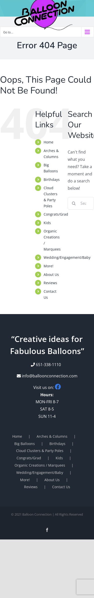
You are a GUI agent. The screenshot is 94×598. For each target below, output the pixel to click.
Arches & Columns (52, 436)
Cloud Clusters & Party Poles (39, 450)
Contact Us (61, 486)
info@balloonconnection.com (47, 376)
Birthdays (52, 179)
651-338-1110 (48, 364)
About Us (51, 274)
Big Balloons (24, 443)
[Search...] (81, 203)
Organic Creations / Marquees (40, 465)
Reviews (50, 282)
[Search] (74, 203)
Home (48, 142)
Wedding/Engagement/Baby (67, 257)
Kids (47, 222)
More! (48, 266)
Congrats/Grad (56, 214)
